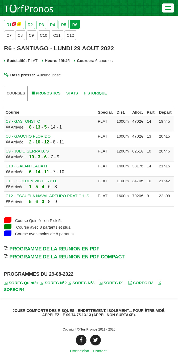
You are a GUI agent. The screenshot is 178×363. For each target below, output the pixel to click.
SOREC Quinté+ (21, 282)
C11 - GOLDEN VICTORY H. (31, 181)
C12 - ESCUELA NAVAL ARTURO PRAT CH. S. (48, 195)
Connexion (79, 351)
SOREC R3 (141, 282)
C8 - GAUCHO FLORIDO (28, 136)
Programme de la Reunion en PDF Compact (67, 256)
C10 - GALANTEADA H (26, 166)
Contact (100, 351)
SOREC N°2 (53, 282)
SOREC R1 (111, 282)
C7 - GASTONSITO (23, 121)
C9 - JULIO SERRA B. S (27, 151)
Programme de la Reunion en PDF (54, 248)
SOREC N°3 (81, 282)
